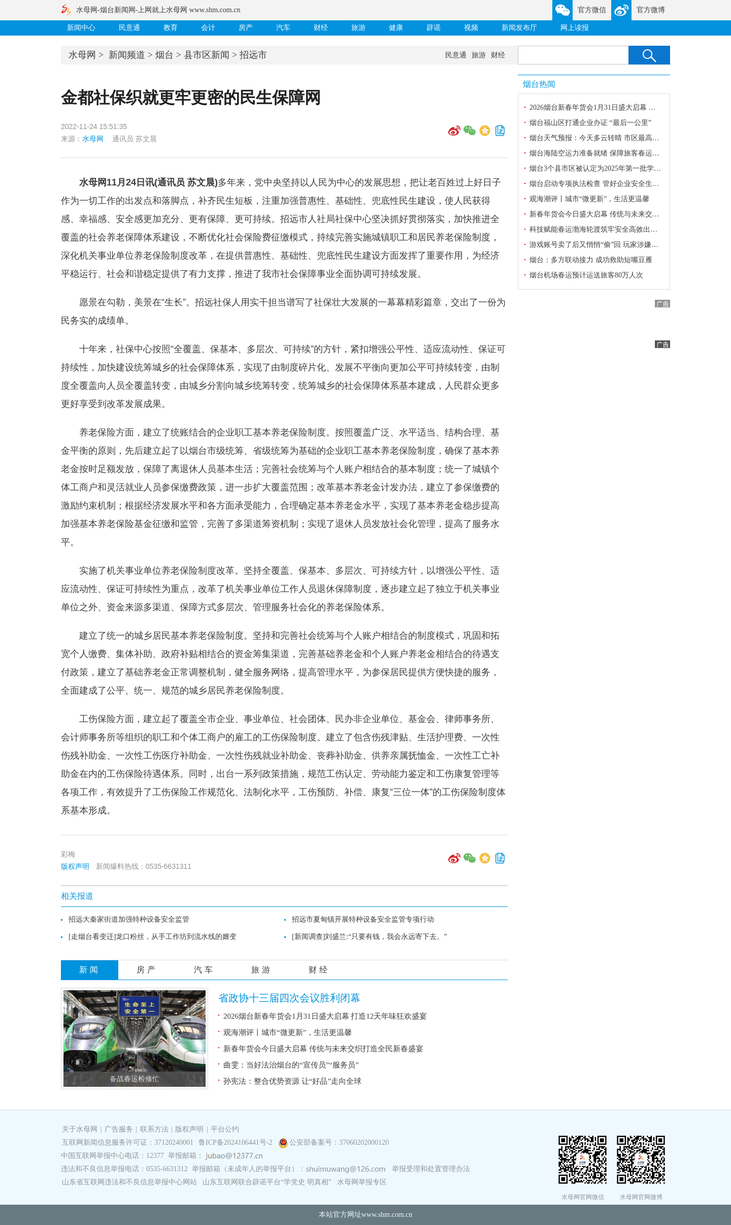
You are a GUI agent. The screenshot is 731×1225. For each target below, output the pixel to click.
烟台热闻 (539, 84)
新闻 (90, 969)
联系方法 (154, 1129)
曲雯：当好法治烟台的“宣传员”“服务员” (291, 1065)
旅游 (358, 28)
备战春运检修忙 (134, 1079)
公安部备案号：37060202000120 (339, 1142)
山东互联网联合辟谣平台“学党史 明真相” (267, 1182)
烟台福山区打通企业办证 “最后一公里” (590, 123)
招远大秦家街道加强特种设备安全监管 (129, 919)
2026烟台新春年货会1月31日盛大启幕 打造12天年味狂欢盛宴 (325, 1016)
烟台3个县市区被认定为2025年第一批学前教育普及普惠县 (620, 168)
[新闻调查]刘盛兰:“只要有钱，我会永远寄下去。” (369, 936)
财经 (321, 28)
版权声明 (75, 866)
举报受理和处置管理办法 (431, 1169)
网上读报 (574, 28)
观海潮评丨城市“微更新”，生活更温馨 (287, 1032)
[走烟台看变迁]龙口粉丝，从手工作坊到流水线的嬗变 (153, 936)
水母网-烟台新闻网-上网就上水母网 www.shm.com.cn (158, 10)
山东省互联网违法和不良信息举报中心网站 (129, 1182)
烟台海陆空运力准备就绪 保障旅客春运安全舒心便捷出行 (619, 153)
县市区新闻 (206, 55)
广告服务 (119, 1129)
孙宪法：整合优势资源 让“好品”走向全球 (292, 1081)
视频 (471, 28)
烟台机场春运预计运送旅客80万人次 (586, 275)
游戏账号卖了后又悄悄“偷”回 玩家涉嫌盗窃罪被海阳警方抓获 (625, 244)
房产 (246, 28)
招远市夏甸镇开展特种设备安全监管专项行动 (363, 919)
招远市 (253, 55)
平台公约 (225, 1129)
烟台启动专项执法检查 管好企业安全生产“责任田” (608, 183)
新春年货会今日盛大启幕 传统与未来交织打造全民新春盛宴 (323, 1049)
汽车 (283, 28)
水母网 (82, 55)
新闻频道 (127, 55)
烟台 (164, 55)
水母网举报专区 (362, 1182)
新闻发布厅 (519, 28)
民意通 (129, 28)
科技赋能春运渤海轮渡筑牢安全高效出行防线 (600, 229)
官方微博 (651, 10)
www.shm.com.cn (387, 1214)
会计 (208, 28)
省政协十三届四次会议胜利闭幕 (289, 997)
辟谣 (433, 28)
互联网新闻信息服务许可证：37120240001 (127, 1142)
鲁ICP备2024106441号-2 (236, 1142)
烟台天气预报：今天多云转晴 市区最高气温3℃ (603, 138)
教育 (170, 28)
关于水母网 (80, 1129)
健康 (396, 28)
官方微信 (592, 10)
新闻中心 (81, 28)
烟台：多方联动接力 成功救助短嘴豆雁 (590, 260)
